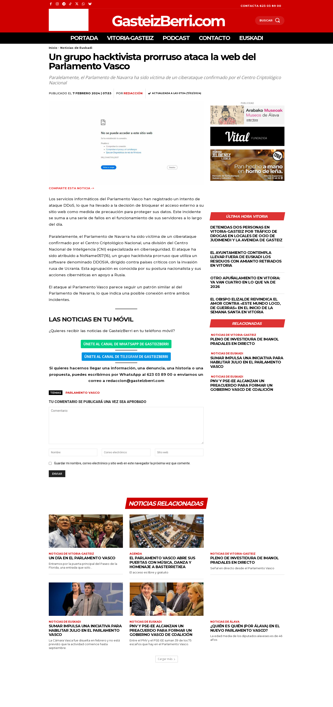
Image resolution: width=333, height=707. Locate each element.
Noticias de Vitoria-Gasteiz (233, 335)
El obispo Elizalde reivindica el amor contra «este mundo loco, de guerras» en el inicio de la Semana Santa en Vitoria (245, 305)
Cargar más (166, 659)
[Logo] (145, 20)
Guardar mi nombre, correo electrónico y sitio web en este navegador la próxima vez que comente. (122, 463)
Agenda (136, 554)
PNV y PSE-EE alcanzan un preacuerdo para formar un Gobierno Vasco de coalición (242, 385)
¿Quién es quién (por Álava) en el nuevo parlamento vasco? (245, 628)
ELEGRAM (126, 356)
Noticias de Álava (224, 622)
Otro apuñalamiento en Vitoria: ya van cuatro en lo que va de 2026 (245, 282)
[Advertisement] (68, 20)
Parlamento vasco (83, 392)
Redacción (133, 93)
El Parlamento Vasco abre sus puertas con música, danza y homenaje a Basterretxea (163, 562)
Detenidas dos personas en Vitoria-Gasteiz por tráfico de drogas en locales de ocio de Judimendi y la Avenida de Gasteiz (246, 233)
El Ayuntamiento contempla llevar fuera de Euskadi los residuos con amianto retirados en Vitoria (246, 259)
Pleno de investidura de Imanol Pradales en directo (244, 341)
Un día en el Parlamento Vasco (82, 558)
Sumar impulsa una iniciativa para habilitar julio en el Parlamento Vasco (247, 362)
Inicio (53, 47)
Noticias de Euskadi (76, 47)
